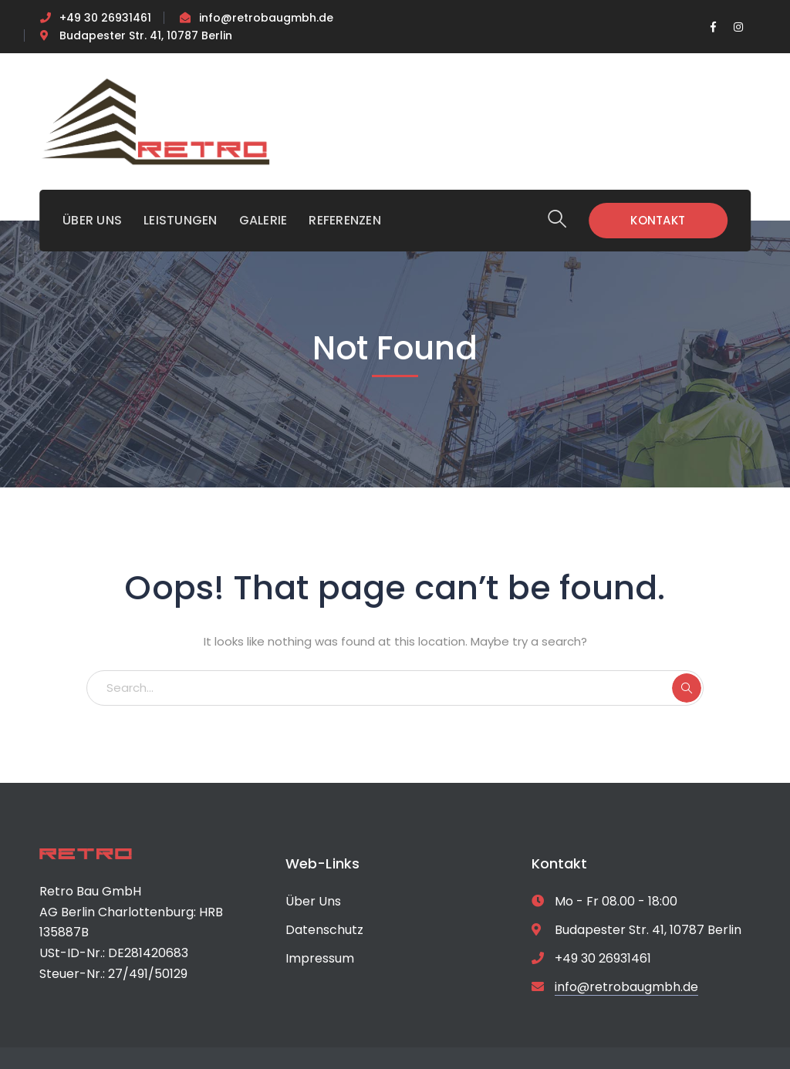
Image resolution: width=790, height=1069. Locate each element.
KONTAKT (657, 220)
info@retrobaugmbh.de (266, 17)
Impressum (319, 958)
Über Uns (313, 901)
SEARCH (686, 688)
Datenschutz (324, 930)
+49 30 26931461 (105, 17)
